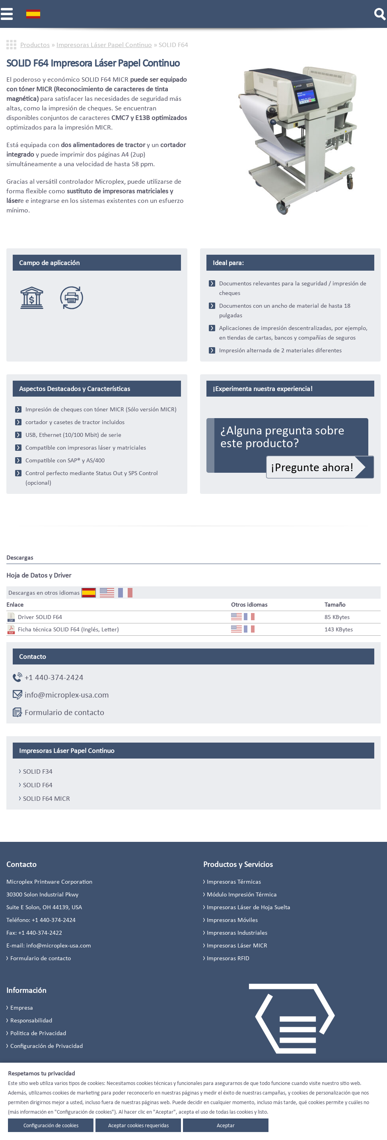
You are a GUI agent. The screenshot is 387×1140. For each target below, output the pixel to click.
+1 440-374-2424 (54, 677)
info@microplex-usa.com (67, 695)
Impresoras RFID (228, 958)
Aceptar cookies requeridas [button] (138, 1125)
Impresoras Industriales (237, 932)
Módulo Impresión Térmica (242, 894)
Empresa (21, 1007)
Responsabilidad (31, 1020)
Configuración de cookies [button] (50, 1125)
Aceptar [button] (226, 1125)
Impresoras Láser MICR (237, 945)
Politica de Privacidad (38, 1033)
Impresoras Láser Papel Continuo (104, 44)
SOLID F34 (38, 771)
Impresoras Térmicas (234, 881)
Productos (35, 44)
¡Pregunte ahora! (312, 467)
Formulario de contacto (64, 712)
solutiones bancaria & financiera (32, 298)
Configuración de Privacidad (46, 1046)
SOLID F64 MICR (46, 798)
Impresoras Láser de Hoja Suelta (248, 907)
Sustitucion (72, 298)
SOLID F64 (38, 784)
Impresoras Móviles (232, 920)
